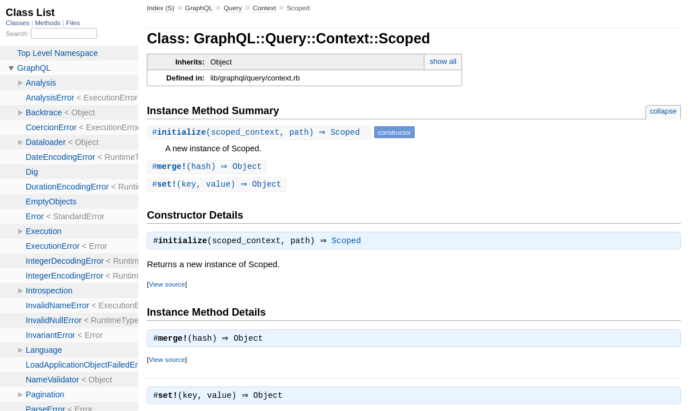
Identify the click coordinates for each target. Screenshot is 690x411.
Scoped (349, 243)
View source (166, 286)
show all (443, 61)
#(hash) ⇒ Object (208, 167)
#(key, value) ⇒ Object (218, 185)
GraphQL (199, 8)
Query (232, 8)
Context (264, 8)
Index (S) (160, 8)
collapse (663, 111)
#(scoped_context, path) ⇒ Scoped (259, 132)
